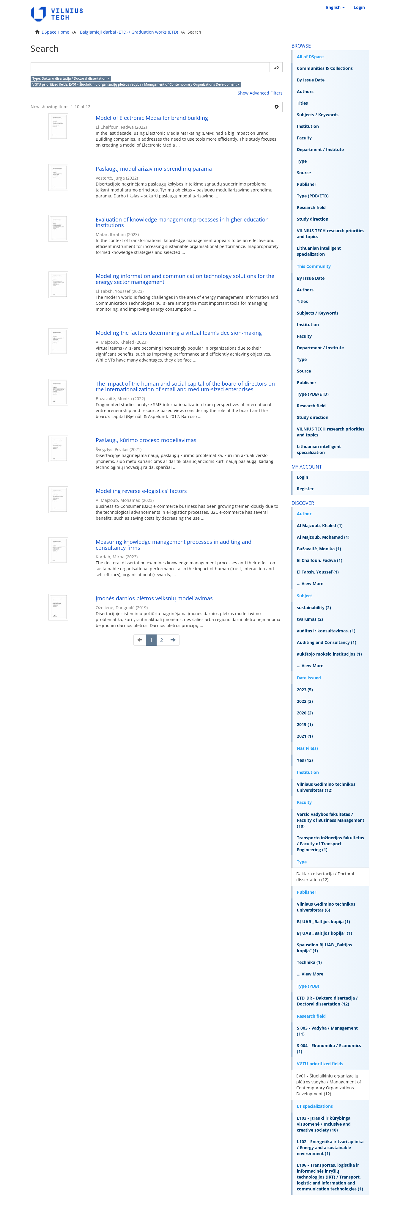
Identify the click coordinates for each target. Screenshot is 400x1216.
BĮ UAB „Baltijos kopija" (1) (324, 933)
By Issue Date (311, 80)
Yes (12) (305, 760)
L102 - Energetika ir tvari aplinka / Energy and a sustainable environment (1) (330, 1147)
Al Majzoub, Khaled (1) (320, 525)
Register (305, 488)
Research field (311, 207)
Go (276, 67)
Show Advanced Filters (260, 93)
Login (302, 477)
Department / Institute (320, 149)
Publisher (306, 184)
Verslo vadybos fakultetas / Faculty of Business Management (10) (330, 820)
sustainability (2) (314, 607)
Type (302, 161)
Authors (305, 91)
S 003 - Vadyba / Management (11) (327, 1031)
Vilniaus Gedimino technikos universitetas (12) (326, 787)
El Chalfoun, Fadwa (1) (319, 560)
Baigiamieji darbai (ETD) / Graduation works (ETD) (129, 32)
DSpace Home (55, 32)
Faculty (304, 138)
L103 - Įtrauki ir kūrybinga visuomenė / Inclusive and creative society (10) (324, 1124)
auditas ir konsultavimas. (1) (326, 631)
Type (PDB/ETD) (313, 196)
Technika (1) (309, 962)
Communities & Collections (325, 68)
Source (304, 172)
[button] (335, 7)
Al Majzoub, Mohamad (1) (323, 537)
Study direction (312, 219)
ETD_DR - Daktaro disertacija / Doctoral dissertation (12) (327, 1001)
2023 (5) (305, 689)
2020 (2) (305, 713)
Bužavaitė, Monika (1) (319, 549)
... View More (310, 583)
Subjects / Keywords (317, 114)
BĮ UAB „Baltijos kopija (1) (323, 921)
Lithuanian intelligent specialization (319, 251)
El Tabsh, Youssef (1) (318, 572)
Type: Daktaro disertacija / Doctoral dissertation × (70, 78)
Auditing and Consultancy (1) (326, 642)
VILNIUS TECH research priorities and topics (330, 233)
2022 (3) (305, 701)
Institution (308, 126)
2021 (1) (305, 736)
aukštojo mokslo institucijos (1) (329, 654)
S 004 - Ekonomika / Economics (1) (329, 1048)
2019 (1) (305, 724)
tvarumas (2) (310, 619)
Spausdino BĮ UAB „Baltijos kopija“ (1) (324, 947)
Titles (302, 103)
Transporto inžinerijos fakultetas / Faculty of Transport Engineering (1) (330, 843)
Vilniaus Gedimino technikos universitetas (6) (326, 907)
